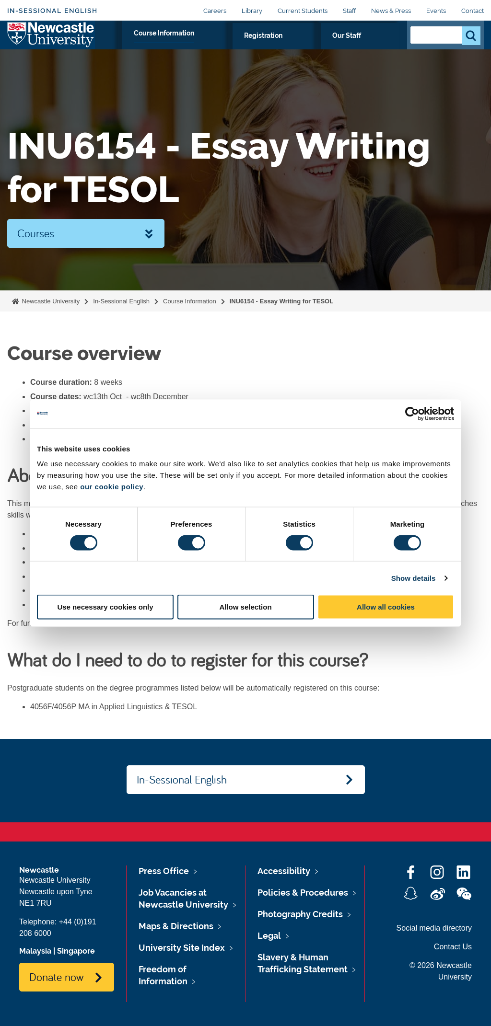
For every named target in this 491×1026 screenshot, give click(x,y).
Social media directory (434, 928)
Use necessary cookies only (105, 607)
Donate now (56, 976)
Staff (349, 10)
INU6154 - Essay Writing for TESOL (281, 301)
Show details (413, 578)
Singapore (76, 951)
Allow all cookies (386, 607)
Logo (51, 44)
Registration (320, 46)
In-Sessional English (52, 10)
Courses (35, 233)
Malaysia (35, 951)
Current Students (302, 10)
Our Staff (375, 46)
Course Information (247, 46)
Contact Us (453, 947)
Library (252, 10)
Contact (472, 10)
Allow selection (245, 607)
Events (436, 10)
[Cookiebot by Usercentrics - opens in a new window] (412, 413)
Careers (214, 10)
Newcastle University (50, 301)
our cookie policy (111, 487)
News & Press (391, 10)
